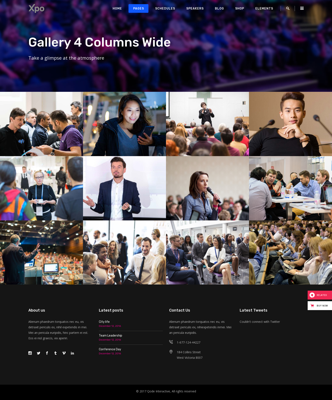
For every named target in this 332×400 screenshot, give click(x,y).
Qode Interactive (158, 391)
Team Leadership (110, 335)
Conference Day (110, 349)
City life (104, 322)
